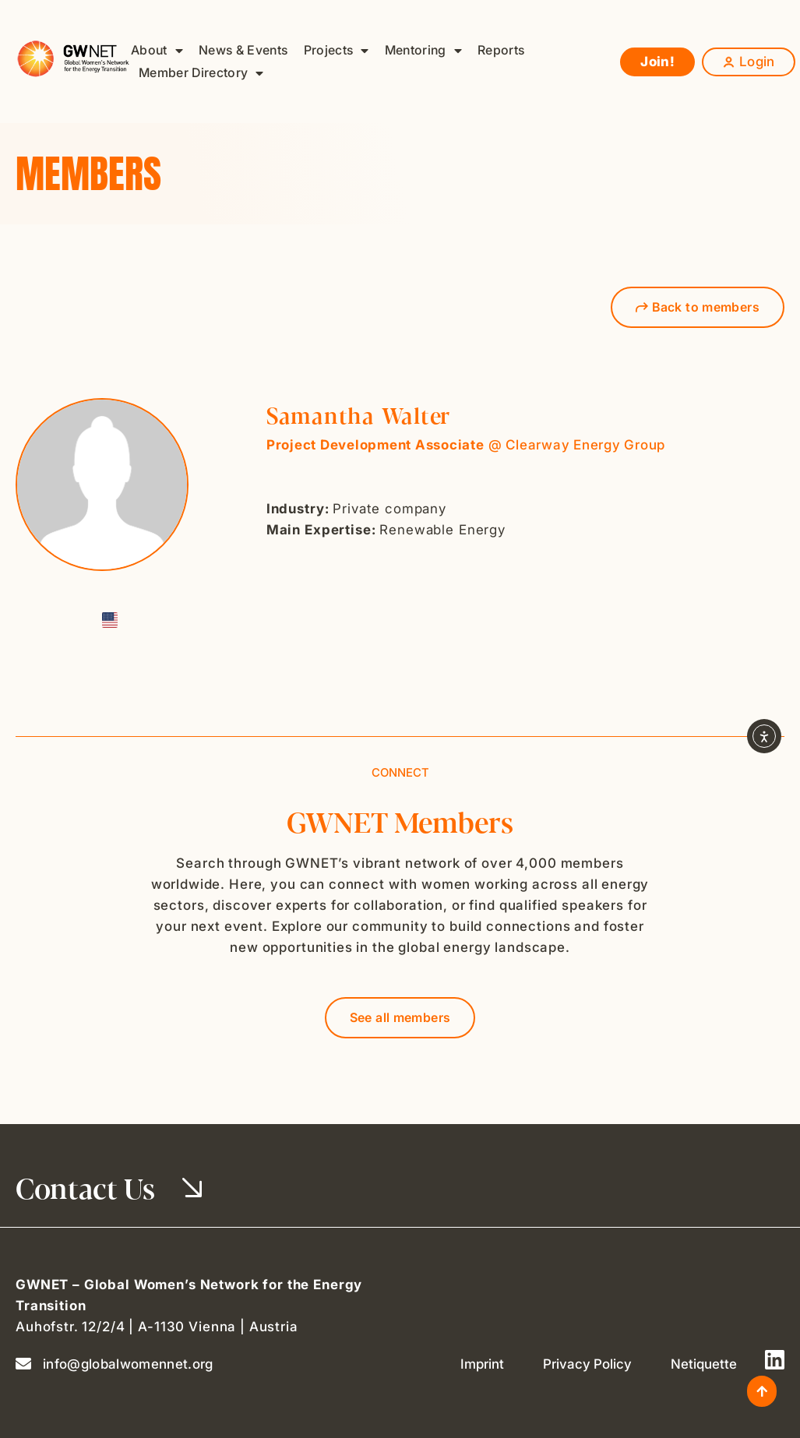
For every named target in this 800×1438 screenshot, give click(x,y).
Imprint (482, 1364)
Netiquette (704, 1364)
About (157, 50)
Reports (501, 50)
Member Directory (201, 73)
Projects (336, 50)
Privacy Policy (587, 1364)
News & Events (243, 50)
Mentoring (423, 50)
